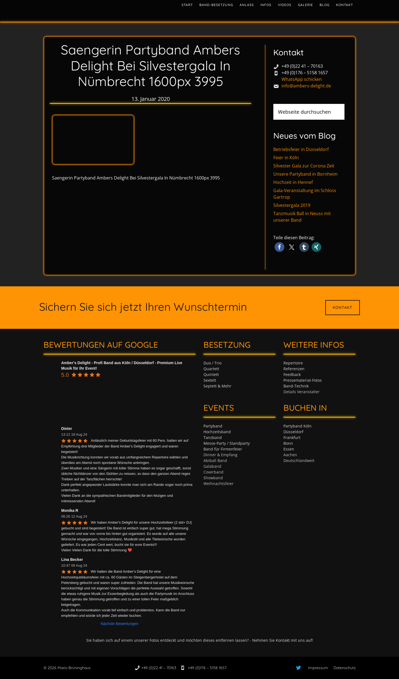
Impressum (318, 667)
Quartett (211, 368)
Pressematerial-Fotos (302, 380)
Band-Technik (296, 386)
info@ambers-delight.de (306, 86)
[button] (279, 247)
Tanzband (212, 437)
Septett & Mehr (217, 386)
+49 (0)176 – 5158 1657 (305, 73)
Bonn (288, 443)
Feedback (292, 374)
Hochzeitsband (217, 431)
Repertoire (293, 363)
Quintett (211, 374)
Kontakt (342, 307)
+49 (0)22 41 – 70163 (302, 66)
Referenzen (294, 368)
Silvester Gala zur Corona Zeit (303, 166)
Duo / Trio (212, 363)
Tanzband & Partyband (93, 9)
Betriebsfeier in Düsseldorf (301, 149)
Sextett (209, 380)
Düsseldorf (293, 431)
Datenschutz (345, 667)
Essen (288, 449)
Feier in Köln (286, 158)
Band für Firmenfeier (222, 449)
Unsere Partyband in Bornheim (305, 174)
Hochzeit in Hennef (293, 182)
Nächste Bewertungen (119, 623)
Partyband (212, 426)
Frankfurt (291, 437)
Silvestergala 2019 (291, 205)
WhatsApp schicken (302, 79)
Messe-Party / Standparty (226, 443)
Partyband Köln (297, 426)
